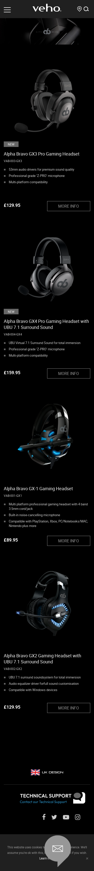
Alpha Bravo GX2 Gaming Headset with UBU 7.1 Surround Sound (42, 659)
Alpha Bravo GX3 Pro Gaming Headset (41, 154)
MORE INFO (68, 206)
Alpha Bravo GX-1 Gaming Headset (38, 488)
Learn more (47, 858)
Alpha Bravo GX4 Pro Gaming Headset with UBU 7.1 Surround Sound (46, 324)
